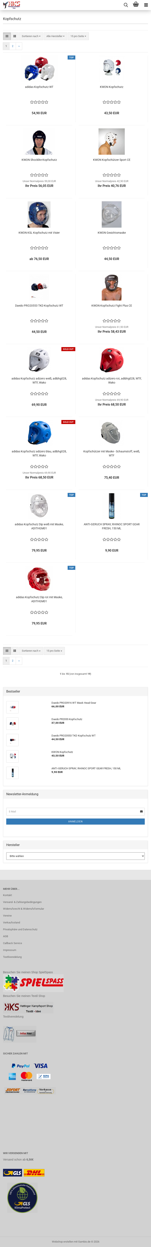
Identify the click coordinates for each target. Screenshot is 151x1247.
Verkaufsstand (11, 922)
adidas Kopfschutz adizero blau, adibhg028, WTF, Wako (39, 453)
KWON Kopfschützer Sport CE (111, 159)
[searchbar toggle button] (126, 5)
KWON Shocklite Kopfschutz (39, 159)
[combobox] (31, 36)
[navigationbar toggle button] (146, 5)
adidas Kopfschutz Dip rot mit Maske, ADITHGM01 (39, 599)
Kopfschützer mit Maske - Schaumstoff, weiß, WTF (111, 453)
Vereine (7, 915)
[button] (7, 36)
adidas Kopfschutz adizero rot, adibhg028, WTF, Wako (112, 380)
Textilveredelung (12, 956)
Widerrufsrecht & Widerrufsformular (23, 908)
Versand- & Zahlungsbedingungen (22, 902)
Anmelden (75, 821)
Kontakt (7, 895)
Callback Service (12, 943)
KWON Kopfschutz (111, 86)
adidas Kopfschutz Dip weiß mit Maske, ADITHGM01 (39, 526)
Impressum (9, 950)
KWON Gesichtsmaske (112, 232)
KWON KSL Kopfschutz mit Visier (39, 232)
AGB (5, 936)
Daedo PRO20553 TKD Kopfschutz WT (39, 305)
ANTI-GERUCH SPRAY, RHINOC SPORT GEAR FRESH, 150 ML (112, 526)
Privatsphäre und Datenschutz (20, 929)
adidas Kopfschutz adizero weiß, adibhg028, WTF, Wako (39, 380)
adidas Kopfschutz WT (39, 86)
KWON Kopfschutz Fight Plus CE (111, 305)
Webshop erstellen (62, 1241)
